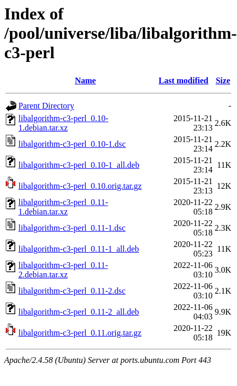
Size (222, 80)
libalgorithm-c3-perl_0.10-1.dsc (72, 144)
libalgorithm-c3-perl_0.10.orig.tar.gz (80, 185)
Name (85, 80)
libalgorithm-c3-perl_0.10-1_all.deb (78, 164)
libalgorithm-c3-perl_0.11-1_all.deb (78, 248)
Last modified (184, 80)
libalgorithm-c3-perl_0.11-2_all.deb (78, 311)
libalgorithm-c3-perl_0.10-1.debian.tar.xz (63, 123)
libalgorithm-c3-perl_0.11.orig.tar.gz (79, 332)
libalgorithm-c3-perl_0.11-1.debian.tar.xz (63, 207)
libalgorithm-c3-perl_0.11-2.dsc (72, 290)
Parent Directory (46, 105)
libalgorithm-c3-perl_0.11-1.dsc (72, 227)
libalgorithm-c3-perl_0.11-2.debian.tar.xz (63, 270)
